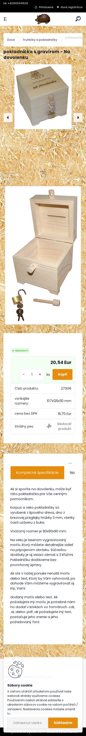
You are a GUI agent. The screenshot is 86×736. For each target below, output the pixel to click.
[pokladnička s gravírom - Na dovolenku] (43, 96)
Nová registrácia (72, 7)
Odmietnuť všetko (27, 723)
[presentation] (8, 117)
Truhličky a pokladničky (40, 40)
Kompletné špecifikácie (37, 472)
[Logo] (43, 19)
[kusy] (32, 374)
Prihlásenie (46, 7)
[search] (78, 19)
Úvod (11, 40)
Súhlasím (63, 722)
